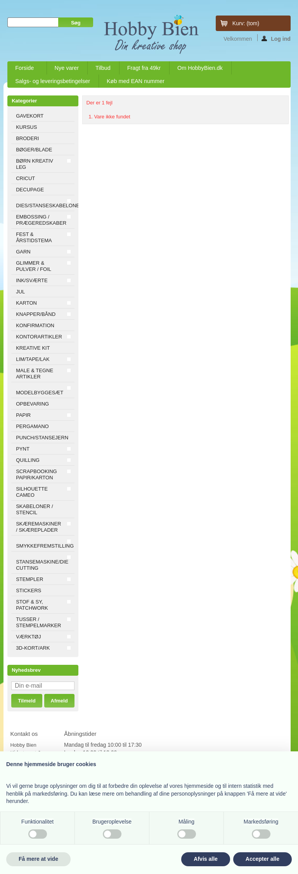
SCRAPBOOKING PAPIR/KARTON (36, 474)
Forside (24, 70)
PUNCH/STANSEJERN (42, 437)
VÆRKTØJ (28, 637)
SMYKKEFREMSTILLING (45, 546)
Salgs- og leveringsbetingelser (52, 81)
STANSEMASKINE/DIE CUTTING (42, 565)
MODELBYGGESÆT (39, 392)
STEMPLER (29, 579)
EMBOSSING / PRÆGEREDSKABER (41, 220)
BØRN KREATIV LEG (34, 164)
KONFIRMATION (35, 325)
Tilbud (103, 68)
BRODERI (27, 138)
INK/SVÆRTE (31, 280)
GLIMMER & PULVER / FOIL (33, 266)
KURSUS (26, 127)
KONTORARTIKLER (39, 337)
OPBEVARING (32, 404)
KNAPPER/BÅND (35, 314)
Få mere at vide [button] (38, 859)
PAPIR (23, 415)
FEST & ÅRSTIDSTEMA (34, 237)
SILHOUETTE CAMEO (32, 492)
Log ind (276, 38)
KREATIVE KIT (33, 348)
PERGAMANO (32, 426)
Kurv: (245, 23)
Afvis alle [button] (205, 859)
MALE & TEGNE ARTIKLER (34, 374)
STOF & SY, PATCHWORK (32, 605)
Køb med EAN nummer (136, 81)
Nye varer (67, 68)
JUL (20, 292)
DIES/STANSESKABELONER (45, 205)
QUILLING (28, 460)
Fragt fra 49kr (144, 68)
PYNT (22, 449)
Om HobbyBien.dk (200, 68)
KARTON (26, 303)
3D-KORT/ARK (33, 648)
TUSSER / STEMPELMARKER (38, 622)
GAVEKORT (29, 116)
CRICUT (25, 178)
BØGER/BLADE (34, 150)
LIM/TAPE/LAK (32, 359)
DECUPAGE (30, 189)
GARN (23, 252)
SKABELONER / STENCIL (34, 509)
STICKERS (28, 590)
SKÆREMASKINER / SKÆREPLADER (38, 527)
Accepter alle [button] (262, 859)
